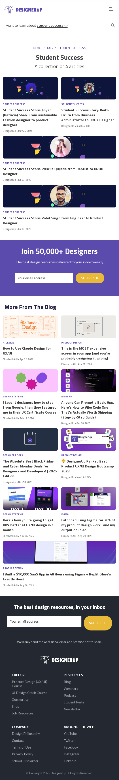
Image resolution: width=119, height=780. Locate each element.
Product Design (71, 342)
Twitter (69, 740)
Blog (37, 48)
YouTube (70, 734)
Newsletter (72, 709)
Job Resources (22, 713)
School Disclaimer (25, 761)
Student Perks (74, 702)
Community (20, 699)
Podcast (70, 695)
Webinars (71, 689)
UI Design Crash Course (29, 693)
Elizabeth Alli (10, 359)
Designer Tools (13, 455)
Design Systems (13, 396)
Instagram (71, 754)
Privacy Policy (22, 754)
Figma (65, 514)
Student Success (52, 25)
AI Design (8, 342)
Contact (18, 740)
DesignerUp (9, 131)
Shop (15, 706)
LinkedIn (70, 761)
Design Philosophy (26, 734)
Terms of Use (21, 747)
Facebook (71, 747)
